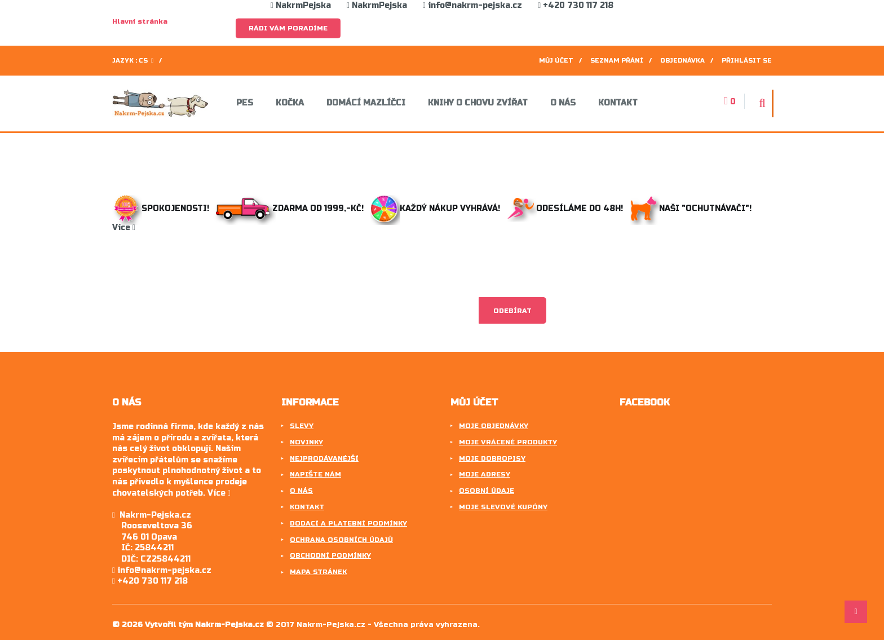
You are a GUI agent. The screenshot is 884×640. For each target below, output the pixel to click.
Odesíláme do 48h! (567, 208)
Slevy (301, 426)
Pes (244, 103)
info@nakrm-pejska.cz (472, 5)
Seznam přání (616, 60)
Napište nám (315, 474)
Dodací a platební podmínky (348, 523)
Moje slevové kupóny (503, 507)
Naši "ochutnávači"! (693, 208)
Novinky (306, 442)
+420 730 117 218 (575, 5)
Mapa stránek (318, 572)
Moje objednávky (493, 426)
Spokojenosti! (161, 208)
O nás (563, 103)
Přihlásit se (747, 60)
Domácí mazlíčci (365, 103)
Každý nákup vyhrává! (436, 208)
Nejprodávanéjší (324, 458)
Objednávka (682, 60)
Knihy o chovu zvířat (478, 103)
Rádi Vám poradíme (288, 28)
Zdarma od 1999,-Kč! (291, 208)
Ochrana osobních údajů (341, 540)
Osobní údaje (486, 491)
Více (123, 227)
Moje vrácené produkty (508, 442)
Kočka (290, 103)
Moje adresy (484, 474)
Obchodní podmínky (330, 555)
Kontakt (618, 103)
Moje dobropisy (492, 458)
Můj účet (556, 60)
